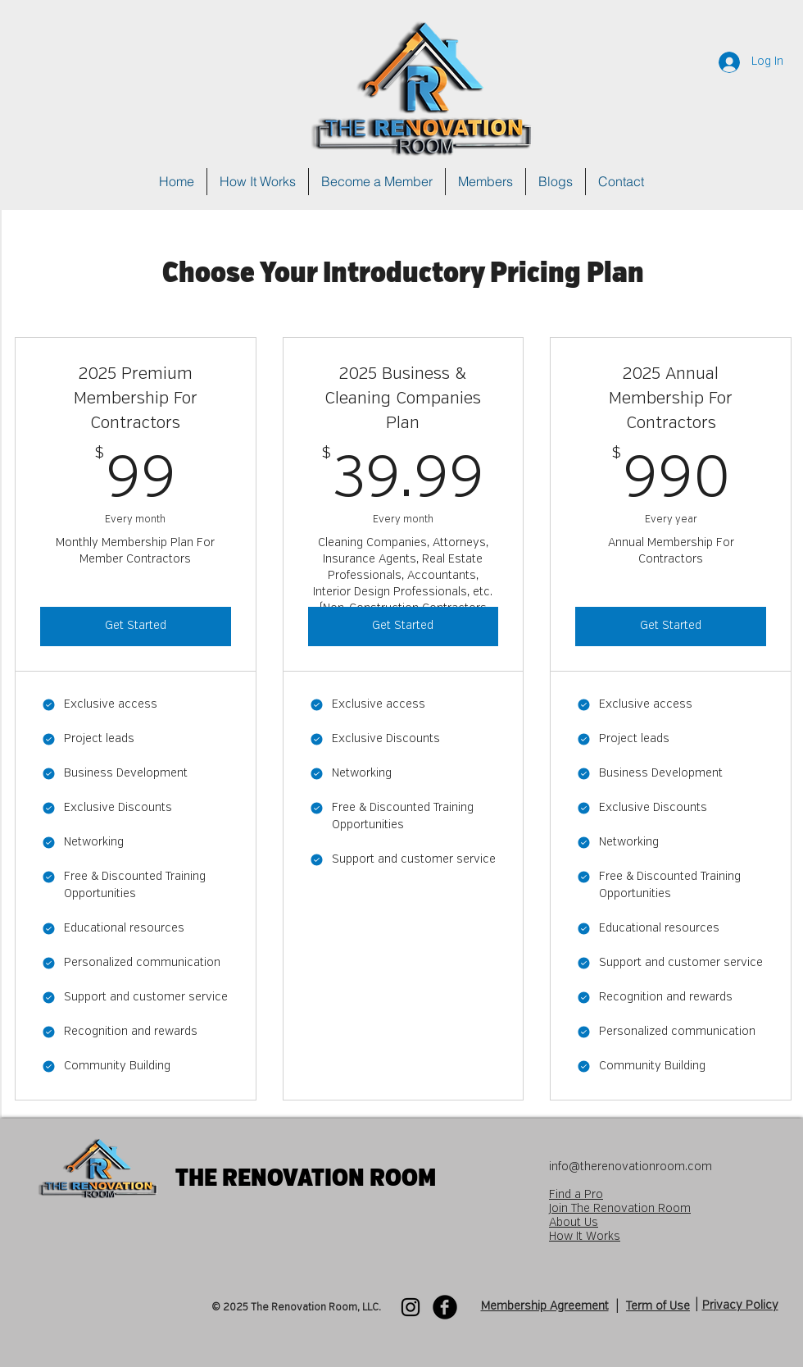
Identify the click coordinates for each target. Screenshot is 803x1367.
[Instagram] (410, 1307)
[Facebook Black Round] (445, 1307)
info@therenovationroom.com (630, 1167)
